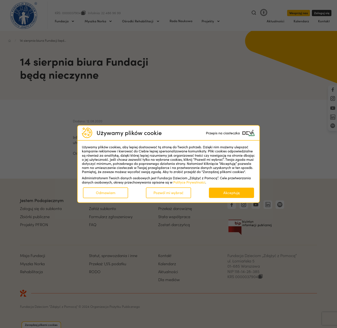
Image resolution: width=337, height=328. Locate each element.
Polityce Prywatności (189, 182)
